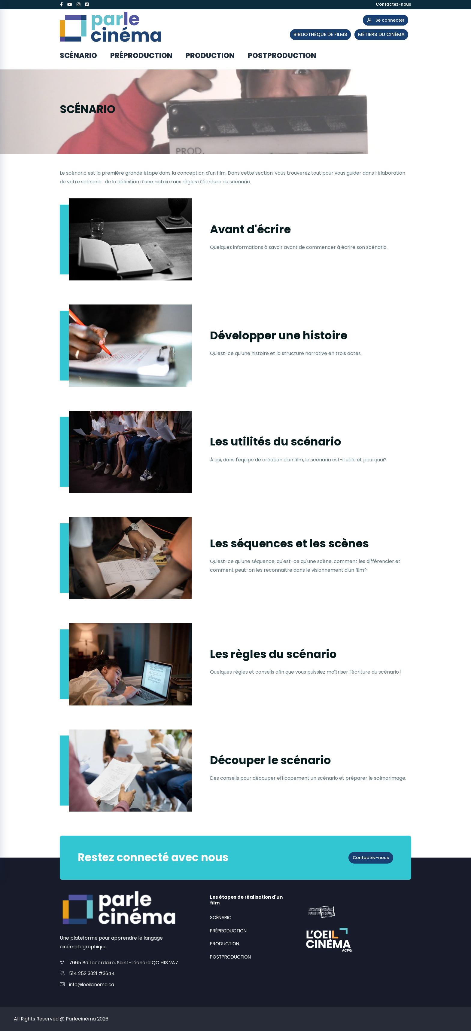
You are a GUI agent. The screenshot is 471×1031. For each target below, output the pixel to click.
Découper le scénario (281, 759)
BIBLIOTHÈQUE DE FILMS (320, 34)
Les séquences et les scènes (303, 543)
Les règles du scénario (284, 653)
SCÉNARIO (78, 55)
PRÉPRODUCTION (141, 55)
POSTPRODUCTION (282, 55)
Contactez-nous (392, 4)
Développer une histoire (290, 335)
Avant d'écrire (257, 228)
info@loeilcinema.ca (93, 984)
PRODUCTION (210, 55)
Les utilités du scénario (286, 441)
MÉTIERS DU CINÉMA (381, 34)
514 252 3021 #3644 (92, 973)
